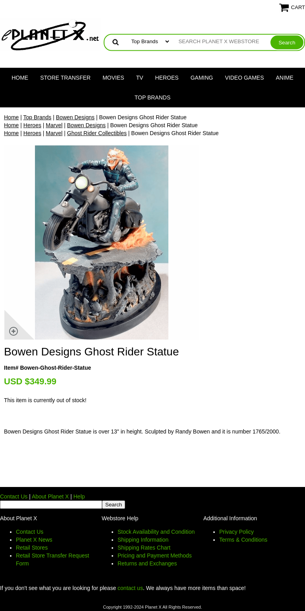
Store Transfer (65, 77)
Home (20, 77)
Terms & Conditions (243, 540)
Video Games (244, 77)
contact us (130, 588)
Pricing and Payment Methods (155, 555)
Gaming (202, 77)
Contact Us (13, 496)
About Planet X (50, 496)
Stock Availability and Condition (156, 532)
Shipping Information (143, 540)
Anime (284, 77)
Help (79, 496)
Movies (113, 77)
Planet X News (34, 540)
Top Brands (153, 97)
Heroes (167, 77)
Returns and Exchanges (147, 563)
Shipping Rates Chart (144, 547)
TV (139, 77)
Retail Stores (32, 547)
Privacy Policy (236, 532)
